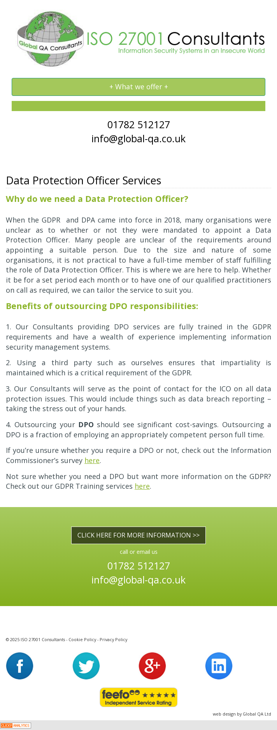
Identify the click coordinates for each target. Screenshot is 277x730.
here (92, 460)
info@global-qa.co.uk (138, 138)
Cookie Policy (82, 639)
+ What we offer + (138, 88)
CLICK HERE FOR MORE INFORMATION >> (138, 535)
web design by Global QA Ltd (242, 714)
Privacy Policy (113, 639)
